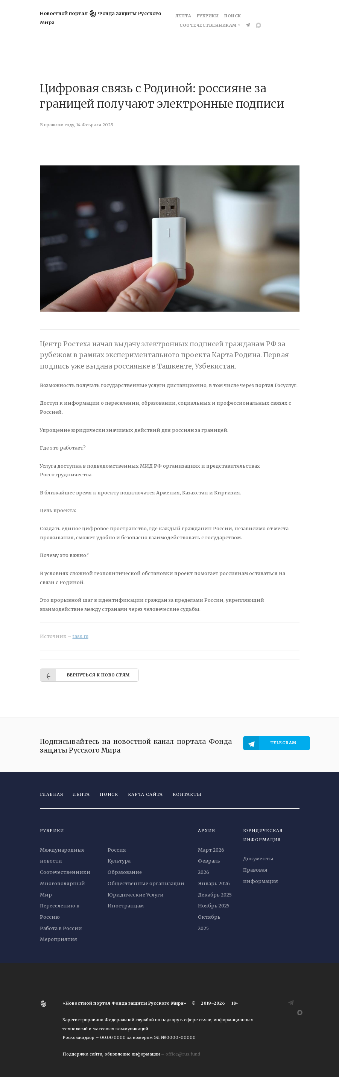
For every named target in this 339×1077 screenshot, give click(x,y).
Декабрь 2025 (215, 895)
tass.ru (80, 636)
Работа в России (61, 928)
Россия (117, 850)
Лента (183, 15)
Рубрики (208, 15)
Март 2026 (211, 850)
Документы (258, 858)
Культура (119, 861)
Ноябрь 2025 (214, 906)
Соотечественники (65, 872)
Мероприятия (58, 939)
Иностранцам (126, 906)
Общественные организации (146, 883)
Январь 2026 (214, 883)
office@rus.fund (183, 1054)
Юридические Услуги (136, 895)
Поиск (232, 15)
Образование (125, 872)
